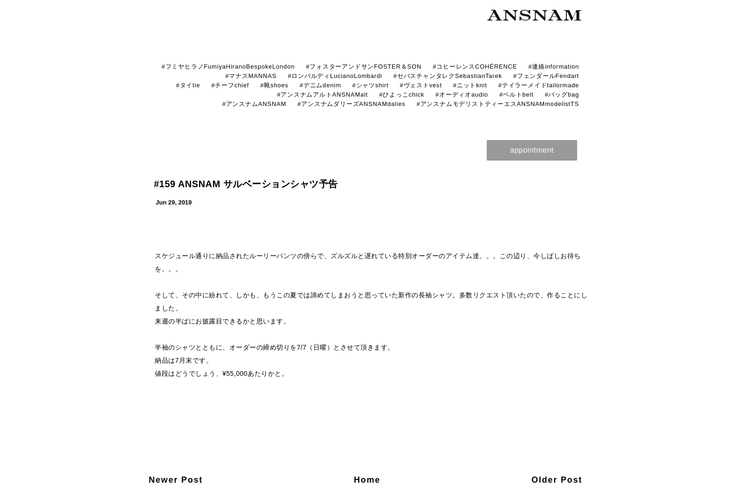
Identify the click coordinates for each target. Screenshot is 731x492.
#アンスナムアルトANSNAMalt (322, 94)
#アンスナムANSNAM (254, 103)
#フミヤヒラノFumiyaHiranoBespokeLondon (228, 66)
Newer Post (176, 480)
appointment (532, 150)
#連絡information (553, 66)
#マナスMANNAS (250, 75)
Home (367, 480)
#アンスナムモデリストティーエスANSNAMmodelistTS (498, 103)
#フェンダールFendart (546, 75)
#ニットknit (470, 85)
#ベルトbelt (516, 94)
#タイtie (188, 85)
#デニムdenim (320, 85)
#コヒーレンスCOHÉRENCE (475, 66)
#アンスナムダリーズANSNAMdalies (351, 103)
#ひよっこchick (401, 94)
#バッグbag (562, 94)
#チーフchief (230, 85)
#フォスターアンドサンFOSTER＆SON (363, 66)
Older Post (556, 480)
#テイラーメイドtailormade (538, 85)
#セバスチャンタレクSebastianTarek (447, 75)
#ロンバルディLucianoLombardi (335, 75)
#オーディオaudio (461, 94)
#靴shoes (274, 85)
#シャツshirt (370, 85)
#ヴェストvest (421, 85)
